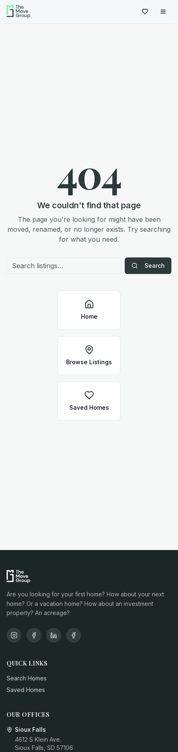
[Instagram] (14, 635)
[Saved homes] (145, 11)
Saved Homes (26, 689)
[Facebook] (33, 635)
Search (148, 265)
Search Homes (27, 678)
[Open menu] (163, 11)
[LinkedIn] (53, 635)
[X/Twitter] (73, 635)
